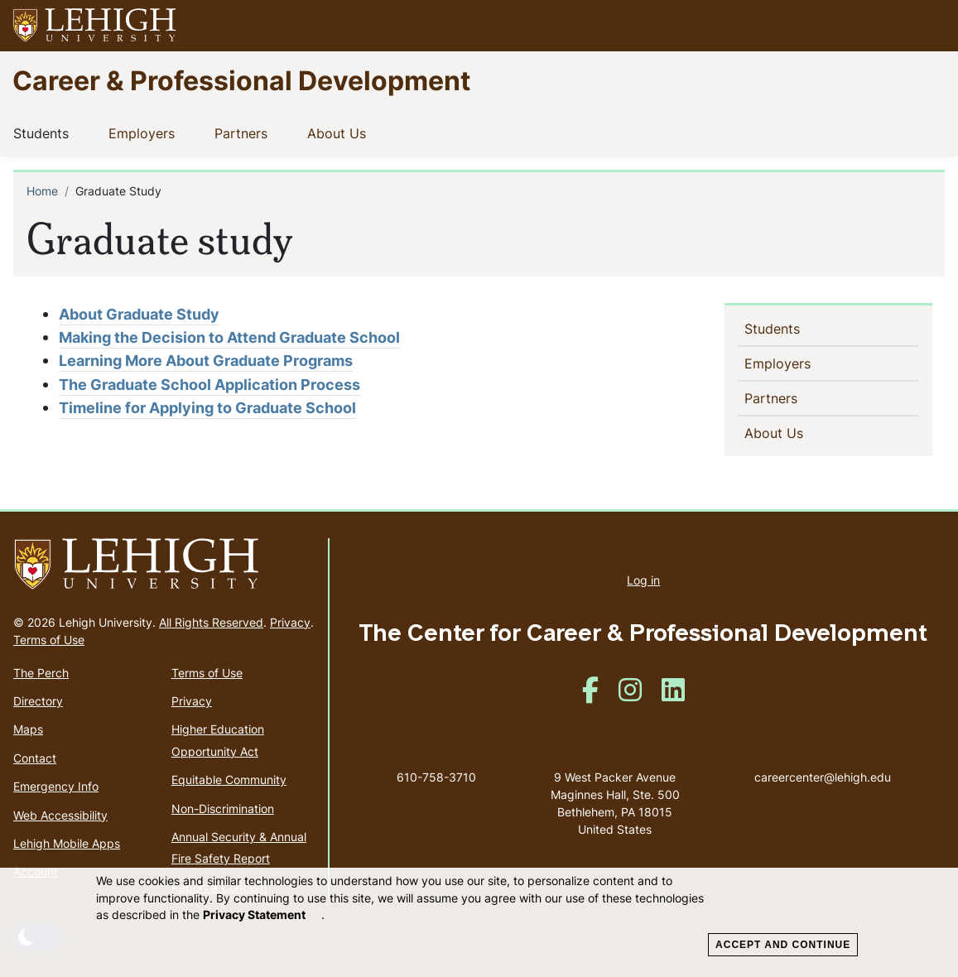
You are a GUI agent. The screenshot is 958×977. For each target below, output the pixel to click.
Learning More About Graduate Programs (206, 360)
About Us (340, 132)
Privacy (290, 622)
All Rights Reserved (211, 622)
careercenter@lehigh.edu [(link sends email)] (822, 760)
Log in (643, 580)
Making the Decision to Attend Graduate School (229, 337)
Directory (38, 701)
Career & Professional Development (241, 80)
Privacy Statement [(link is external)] (262, 914)
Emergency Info (56, 786)
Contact (34, 758)
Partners (244, 132)
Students (44, 132)
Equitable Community (228, 779)
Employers (144, 132)
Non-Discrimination (222, 808)
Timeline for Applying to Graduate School (207, 407)
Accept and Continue (782, 945)
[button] (930, 26)
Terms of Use (48, 639)
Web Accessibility (60, 815)
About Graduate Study (139, 314)
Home (42, 191)
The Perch (41, 673)
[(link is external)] (590, 695)
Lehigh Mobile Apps (66, 843)
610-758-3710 (436, 777)
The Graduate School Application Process (209, 384)
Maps (28, 729)
